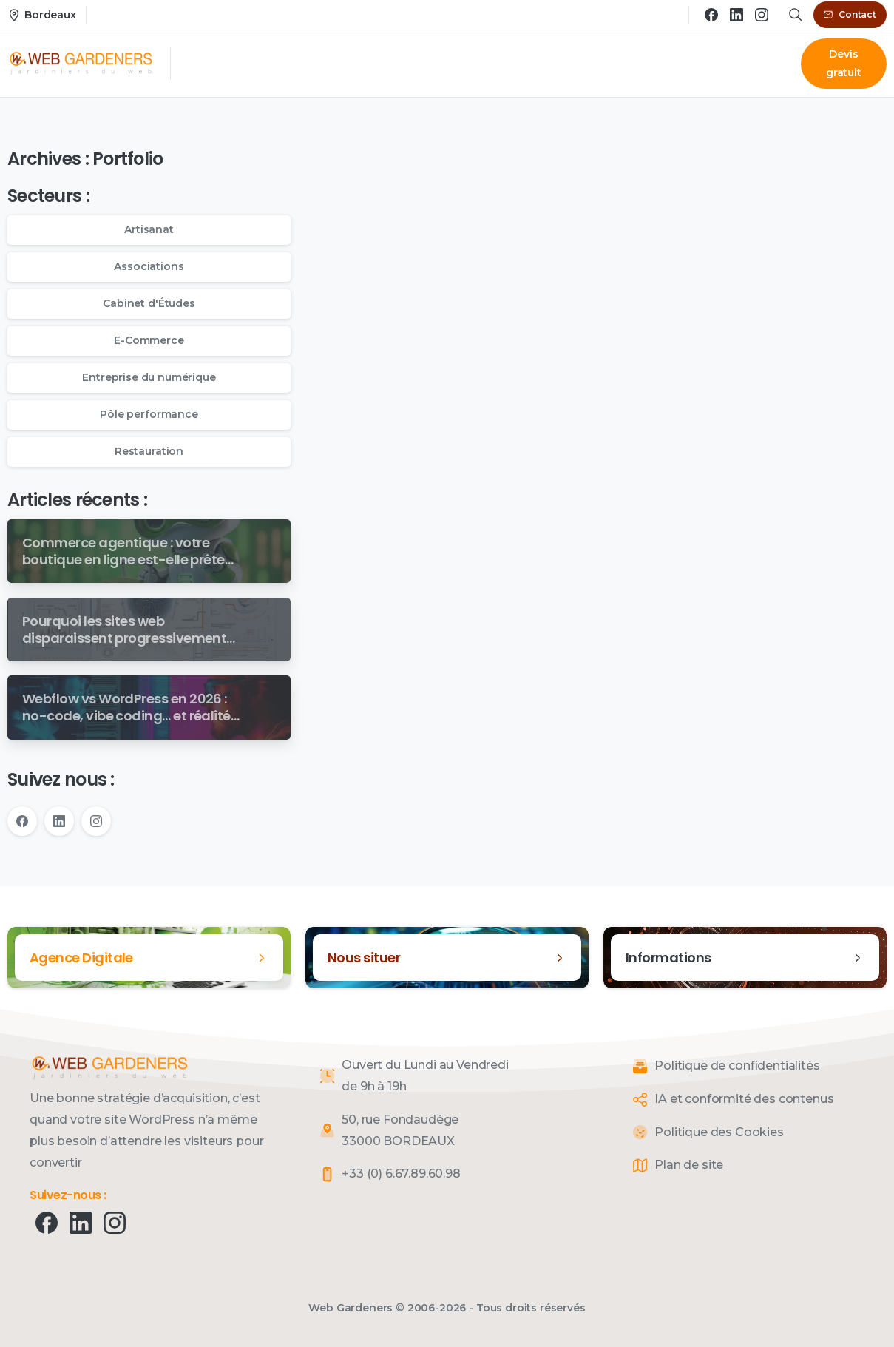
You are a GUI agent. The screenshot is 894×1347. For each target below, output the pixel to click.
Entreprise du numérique (148, 377)
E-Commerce (148, 340)
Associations (148, 266)
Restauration (149, 451)
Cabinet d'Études (148, 303)
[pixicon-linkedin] (81, 1222)
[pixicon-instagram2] (115, 1222)
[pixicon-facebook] (47, 1222)
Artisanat (149, 229)
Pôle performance (148, 414)
